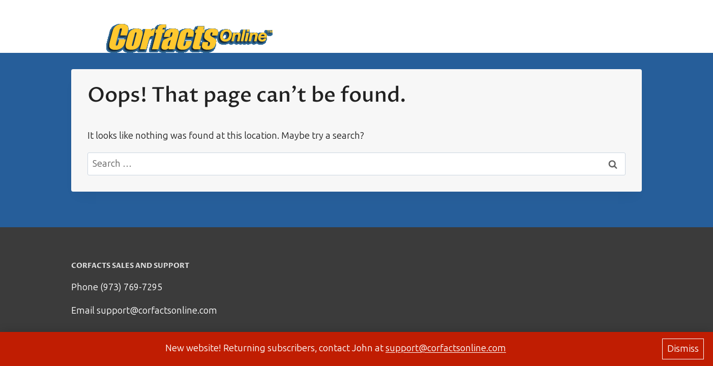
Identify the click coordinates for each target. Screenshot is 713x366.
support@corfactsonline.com (445, 348)
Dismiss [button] (683, 348)
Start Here (473, 26)
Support (585, 26)
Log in (623, 26)
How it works (531, 26)
